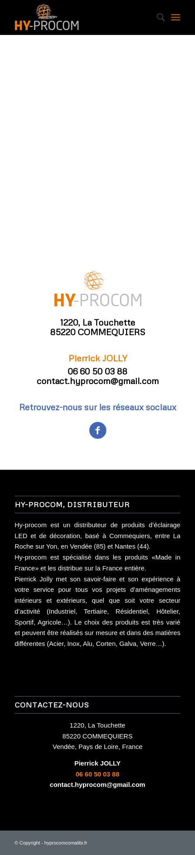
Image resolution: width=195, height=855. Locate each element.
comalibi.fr (76, 842)
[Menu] (175, 17)
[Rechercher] (156, 17)
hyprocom (54, 842)
